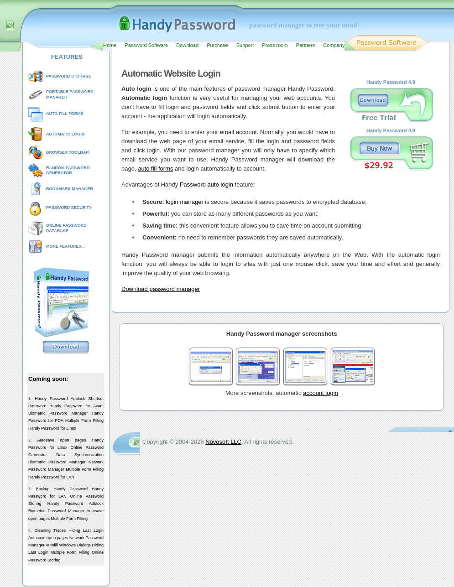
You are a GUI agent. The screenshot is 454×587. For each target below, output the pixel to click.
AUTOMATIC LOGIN (65, 134)
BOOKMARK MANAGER (69, 189)
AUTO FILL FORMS (64, 113)
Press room (274, 45)
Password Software (146, 45)
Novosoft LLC (223, 441)
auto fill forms (155, 168)
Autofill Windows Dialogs (68, 545)
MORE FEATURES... (65, 246)
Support (245, 45)
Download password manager (160, 289)
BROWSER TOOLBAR (67, 152)
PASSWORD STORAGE (68, 76)
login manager (184, 201)
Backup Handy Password (62, 489)
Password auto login (206, 184)
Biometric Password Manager (58, 413)
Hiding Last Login (86, 530)
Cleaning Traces (50, 530)
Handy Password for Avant (76, 406)
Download (187, 45)
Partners (305, 45)
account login (320, 393)
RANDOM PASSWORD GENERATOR (67, 171)
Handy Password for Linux (52, 428)
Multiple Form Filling (84, 420)
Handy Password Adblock (60, 398)
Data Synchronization (80, 454)
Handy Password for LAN (51, 477)
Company (333, 45)
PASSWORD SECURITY (69, 207)
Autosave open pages (61, 440)
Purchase (217, 45)
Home (109, 45)
